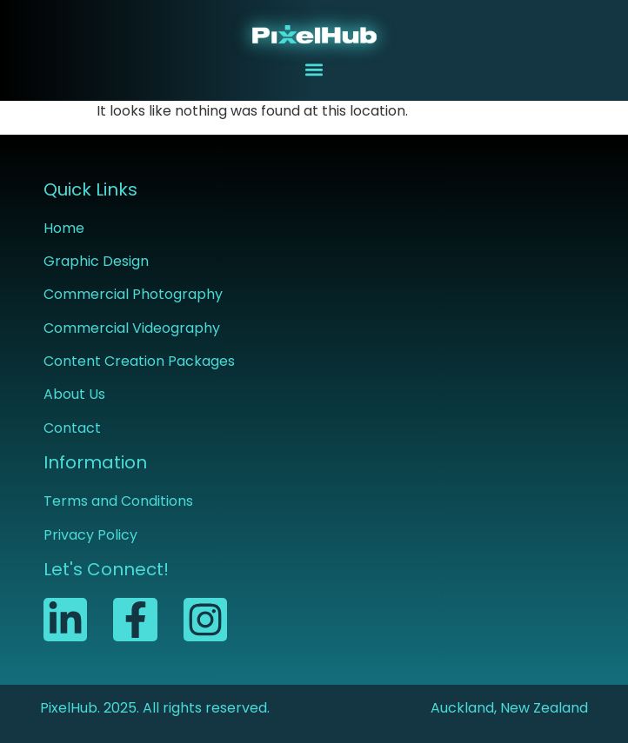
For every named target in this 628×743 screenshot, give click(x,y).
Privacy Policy (90, 535)
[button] (314, 69)
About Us (74, 394)
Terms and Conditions (118, 501)
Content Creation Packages (139, 361)
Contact (72, 428)
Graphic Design (96, 261)
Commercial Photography (133, 294)
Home (63, 228)
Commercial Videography (131, 328)
